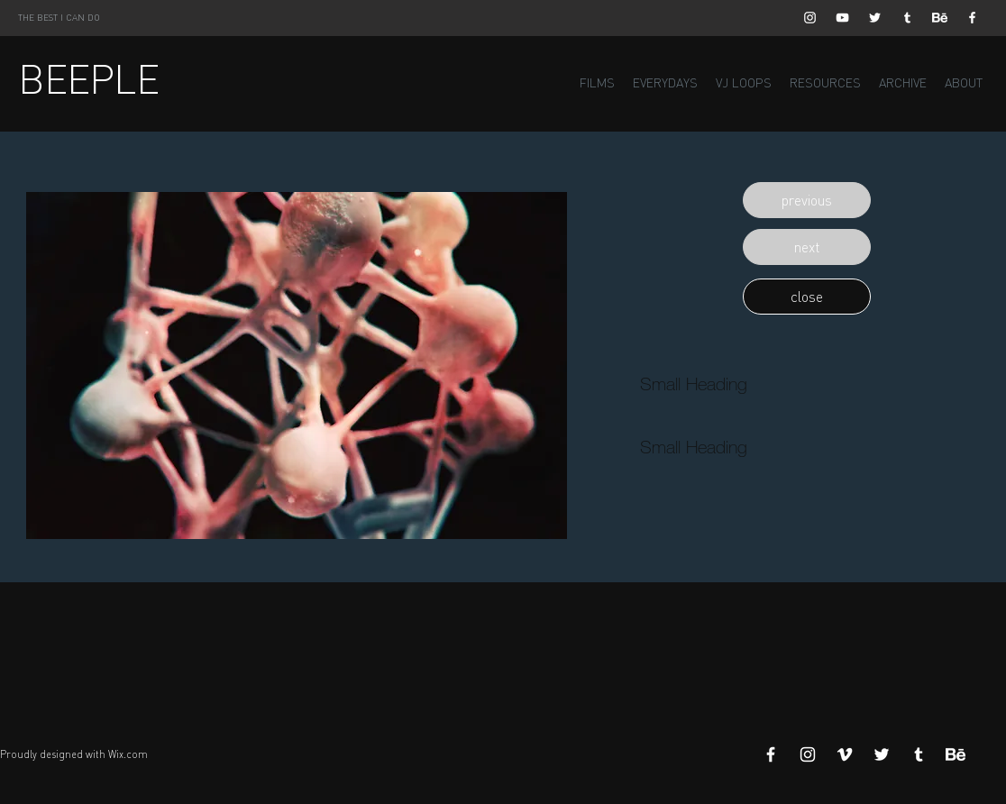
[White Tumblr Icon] (907, 17)
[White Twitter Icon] (875, 17)
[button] (807, 200)
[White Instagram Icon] (810, 17)
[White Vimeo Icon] (845, 754)
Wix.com (128, 754)
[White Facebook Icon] (972, 17)
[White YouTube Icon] (842, 17)
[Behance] (939, 17)
